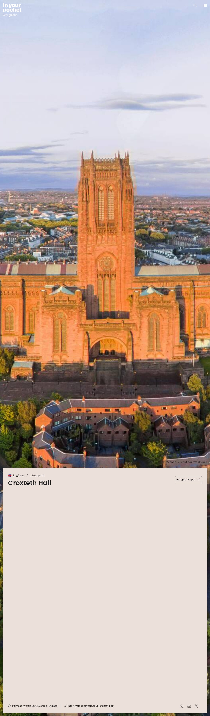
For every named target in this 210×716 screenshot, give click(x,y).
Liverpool (37, 475)
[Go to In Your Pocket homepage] (12, 10)
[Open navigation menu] (205, 5)
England (19, 475)
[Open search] (195, 5)
